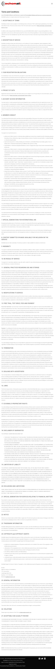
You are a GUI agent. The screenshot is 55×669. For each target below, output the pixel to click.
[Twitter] (42, 659)
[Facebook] (39, 659)
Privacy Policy (13, 660)
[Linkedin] (45, 659)
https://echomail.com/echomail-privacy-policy (20, 95)
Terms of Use (19, 660)
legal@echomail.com (10, 576)
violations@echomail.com (25, 612)
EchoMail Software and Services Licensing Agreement (39, 15)
